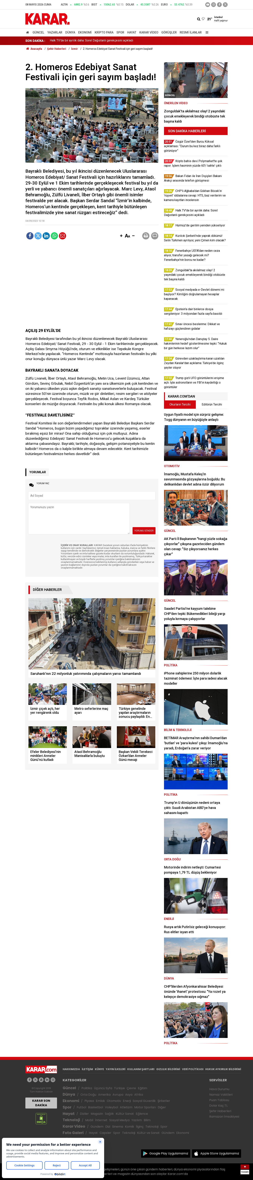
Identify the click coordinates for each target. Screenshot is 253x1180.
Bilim (147, 1120)
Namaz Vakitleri (221, 1094)
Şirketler (164, 1101)
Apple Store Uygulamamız (219, 1153)
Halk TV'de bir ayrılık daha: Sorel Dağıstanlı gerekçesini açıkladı (91, 41)
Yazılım (136, 1120)
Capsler (105, 1133)
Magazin (97, 1114)
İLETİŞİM (87, 1069)
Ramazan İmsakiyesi (224, 1116)
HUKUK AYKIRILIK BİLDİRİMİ (223, 1069)
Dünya (70, 32)
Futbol (81, 1107)
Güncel (38, 32)
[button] (121, 236)
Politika (86, 1088)
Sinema (117, 1126)
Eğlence (142, 1114)
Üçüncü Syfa (103, 1088)
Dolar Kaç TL (218, 1105)
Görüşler (169, 32)
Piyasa (89, 1101)
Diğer (162, 1107)
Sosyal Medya (119, 1120)
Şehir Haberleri (220, 1111)
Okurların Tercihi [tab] (180, 404)
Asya (128, 1094)
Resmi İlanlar (191, 32)
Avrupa (117, 1094)
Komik (129, 1126)
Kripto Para (104, 32)
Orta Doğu (88, 1094)
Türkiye (119, 1088)
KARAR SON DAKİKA (41, 1102)
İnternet (101, 1120)
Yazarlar (54, 32)
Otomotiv (114, 1101)
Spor (120, 32)
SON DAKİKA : (35, 41)
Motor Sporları (145, 1107)
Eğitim (142, 1088)
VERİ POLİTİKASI (192, 1069)
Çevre (131, 1088)
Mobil (89, 1120)
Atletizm (126, 1107)
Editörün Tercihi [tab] (212, 404)
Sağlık (109, 1114)
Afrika (138, 1094)
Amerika (104, 1094)
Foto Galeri (73, 1132)
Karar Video (148, 32)
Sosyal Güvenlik (144, 1101)
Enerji (127, 1101)
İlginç (140, 1126)
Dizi (107, 1126)
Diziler (84, 1114)
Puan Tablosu (219, 1100)
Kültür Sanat (125, 1114)
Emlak (100, 1101)
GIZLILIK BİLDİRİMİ (168, 1069)
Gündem (97, 1126)
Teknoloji (71, 1120)
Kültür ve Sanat (148, 1133)
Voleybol (111, 1107)
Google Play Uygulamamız (168, 1153)
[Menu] (206, 32)
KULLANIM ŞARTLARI (140, 1069)
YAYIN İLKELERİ (115, 1069)
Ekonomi (85, 32)
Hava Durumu (219, 1089)
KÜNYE (99, 1069)
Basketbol (95, 1107)
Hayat (131, 32)
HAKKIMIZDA (71, 1069)
